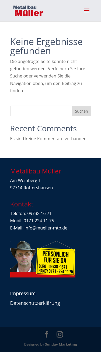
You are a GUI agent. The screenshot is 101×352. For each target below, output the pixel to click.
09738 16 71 (39, 213)
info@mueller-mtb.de (46, 228)
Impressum (23, 293)
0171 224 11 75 (39, 221)
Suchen (81, 111)
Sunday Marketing (61, 344)
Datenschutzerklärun (34, 303)
